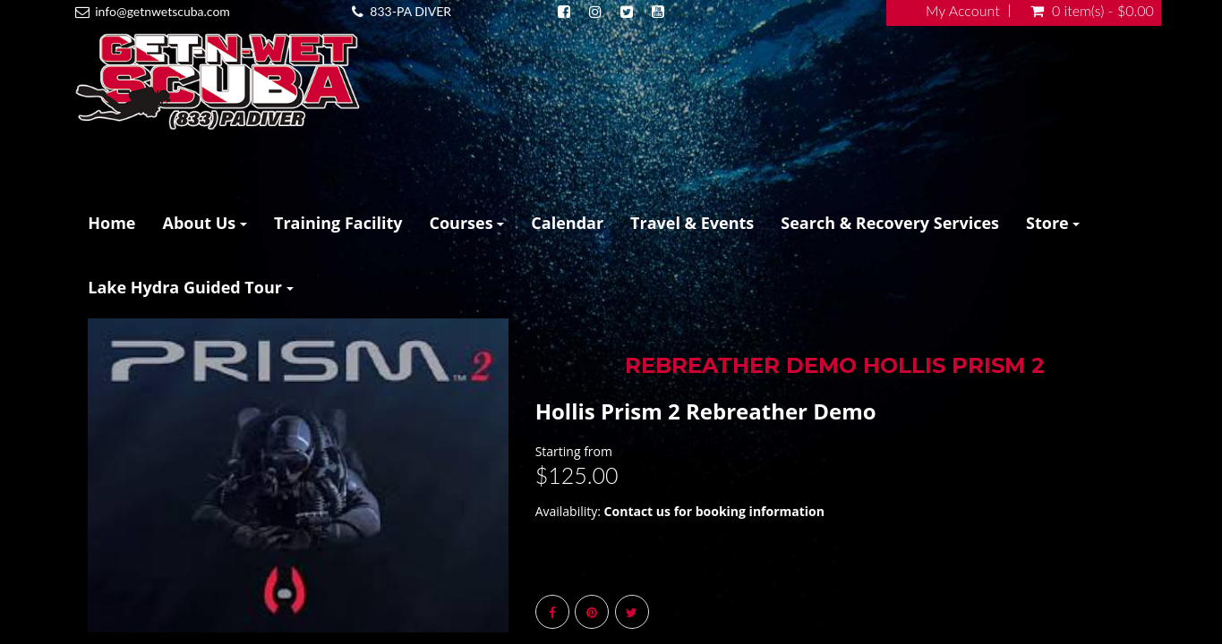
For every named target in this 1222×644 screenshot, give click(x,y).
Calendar (567, 222)
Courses (467, 222)
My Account (963, 10)
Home (111, 222)
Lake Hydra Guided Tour (190, 287)
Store (1053, 222)
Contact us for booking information (714, 511)
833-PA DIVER (410, 11)
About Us (204, 222)
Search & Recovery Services (890, 222)
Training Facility (338, 222)
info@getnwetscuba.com (162, 11)
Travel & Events (692, 222)
